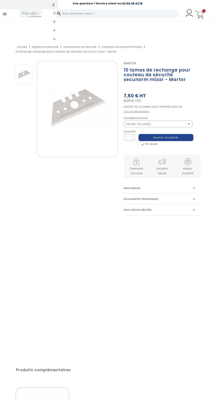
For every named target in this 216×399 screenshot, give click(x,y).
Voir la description (136, 111)
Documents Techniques (160, 199)
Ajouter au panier (166, 137)
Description (160, 188)
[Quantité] (127, 137)
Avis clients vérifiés (160, 209)
